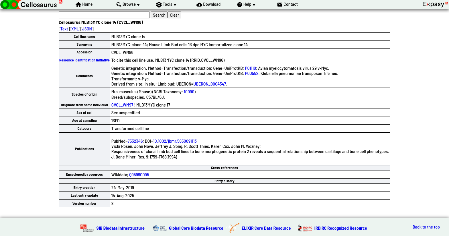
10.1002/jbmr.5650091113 (175, 141)
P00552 (251, 73)
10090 (189, 91)
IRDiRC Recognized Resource (340, 228)
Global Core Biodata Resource (196, 228)
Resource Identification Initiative (84, 60)
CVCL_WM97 (122, 104)
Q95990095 (139, 174)
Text (64, 28)
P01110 (250, 68)
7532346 (135, 141)
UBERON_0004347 (210, 83)
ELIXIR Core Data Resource (266, 228)
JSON (87, 28)
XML (75, 28)
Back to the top (426, 226)
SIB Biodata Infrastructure (121, 228)
